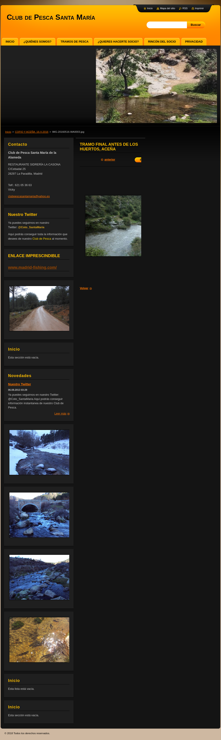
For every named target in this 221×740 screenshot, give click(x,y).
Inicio (8, 131)
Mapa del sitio (167, 8)
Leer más (60, 413)
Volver (84, 288)
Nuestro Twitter (19, 384)
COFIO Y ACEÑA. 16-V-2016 (31, 131)
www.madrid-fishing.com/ (32, 267)
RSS (184, 8)
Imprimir (199, 8)
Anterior (109, 159)
